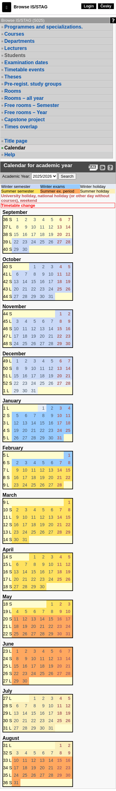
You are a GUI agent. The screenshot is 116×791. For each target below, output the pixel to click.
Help (9, 154)
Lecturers (15, 48)
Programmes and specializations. (43, 26)
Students (14, 55)
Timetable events (24, 69)
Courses (14, 34)
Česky (106, 6)
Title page (15, 141)
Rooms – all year (24, 98)
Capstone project (24, 119)
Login (89, 6)
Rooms (12, 91)
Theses (12, 76)
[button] (6, 7)
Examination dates (26, 62)
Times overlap (20, 126)
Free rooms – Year (25, 112)
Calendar (14, 148)
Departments (19, 41)
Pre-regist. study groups (33, 84)
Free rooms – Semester (31, 105)
